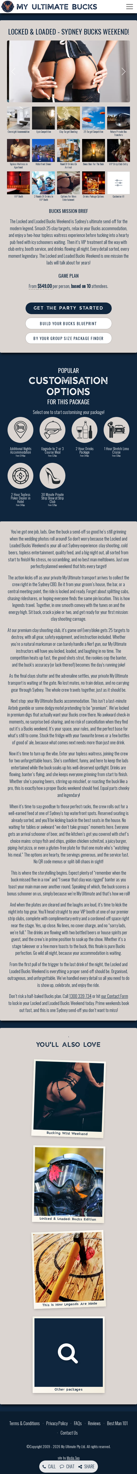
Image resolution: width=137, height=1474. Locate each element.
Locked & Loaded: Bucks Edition (68, 1184)
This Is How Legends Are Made (68, 1269)
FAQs (78, 1423)
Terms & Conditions (24, 1423)
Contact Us (69, 1432)
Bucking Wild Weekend (68, 1098)
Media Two (73, 1458)
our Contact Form (114, 996)
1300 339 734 (80, 996)
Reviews (94, 1423)
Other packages (68, 1354)
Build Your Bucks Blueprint (68, 323)
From (41, 286)
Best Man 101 (117, 1423)
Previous (15, 71)
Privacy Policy (57, 1423)
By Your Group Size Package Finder (68, 338)
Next (122, 71)
